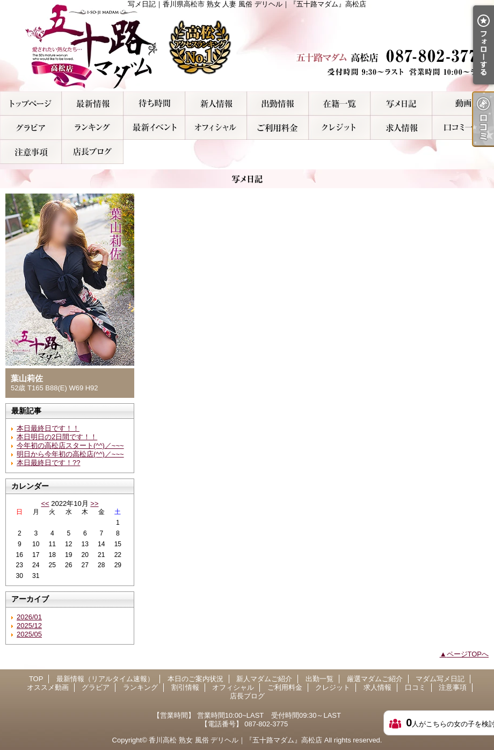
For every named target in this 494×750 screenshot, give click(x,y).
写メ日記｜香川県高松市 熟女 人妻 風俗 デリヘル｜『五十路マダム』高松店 (247, 45)
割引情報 (154, 128)
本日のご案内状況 (154, 103)
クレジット (339, 128)
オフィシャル (216, 128)
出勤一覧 (278, 103)
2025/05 (29, 634)
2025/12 (29, 626)
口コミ (463, 128)
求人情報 (401, 128)
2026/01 (29, 617)
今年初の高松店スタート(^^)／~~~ (70, 445)
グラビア (31, 128)
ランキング (93, 128)
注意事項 (31, 152)
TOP (31, 103)
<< (45, 503)
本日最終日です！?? (48, 463)
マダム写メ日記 (401, 103)
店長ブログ (93, 152)
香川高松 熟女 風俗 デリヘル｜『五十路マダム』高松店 (235, 740)
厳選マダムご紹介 (339, 103)
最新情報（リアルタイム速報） (93, 103)
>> (94, 503)
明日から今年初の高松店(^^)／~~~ (70, 454)
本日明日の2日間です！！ (57, 437)
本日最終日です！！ (48, 428)
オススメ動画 (463, 103)
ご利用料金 (278, 128)
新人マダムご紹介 (216, 103)
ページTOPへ (468, 654)
